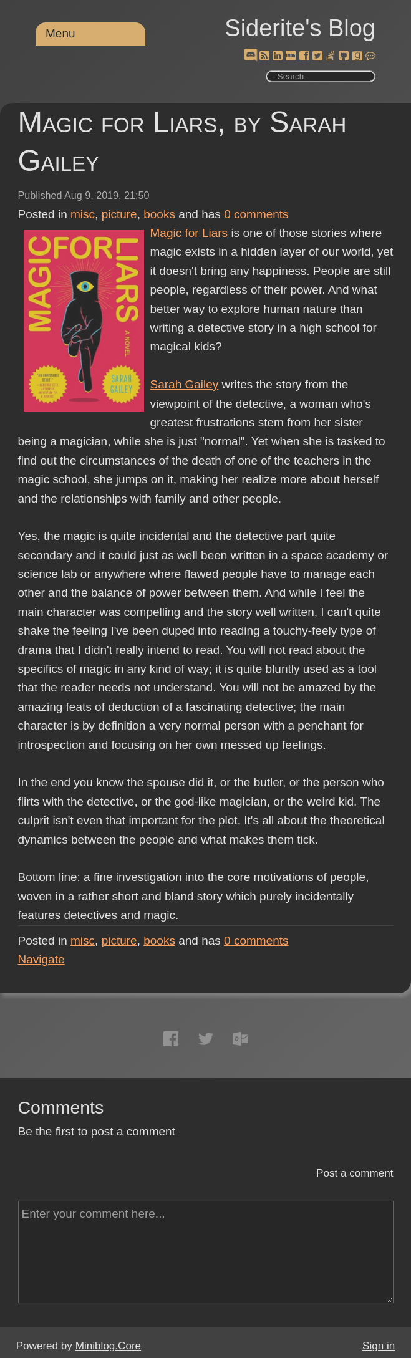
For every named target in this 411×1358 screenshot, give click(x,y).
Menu (60, 33)
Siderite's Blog (300, 28)
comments (256, 214)
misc (82, 214)
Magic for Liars (189, 232)
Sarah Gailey (184, 384)
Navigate (41, 959)
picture (119, 214)
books (159, 214)
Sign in (378, 1346)
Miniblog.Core (108, 1346)
